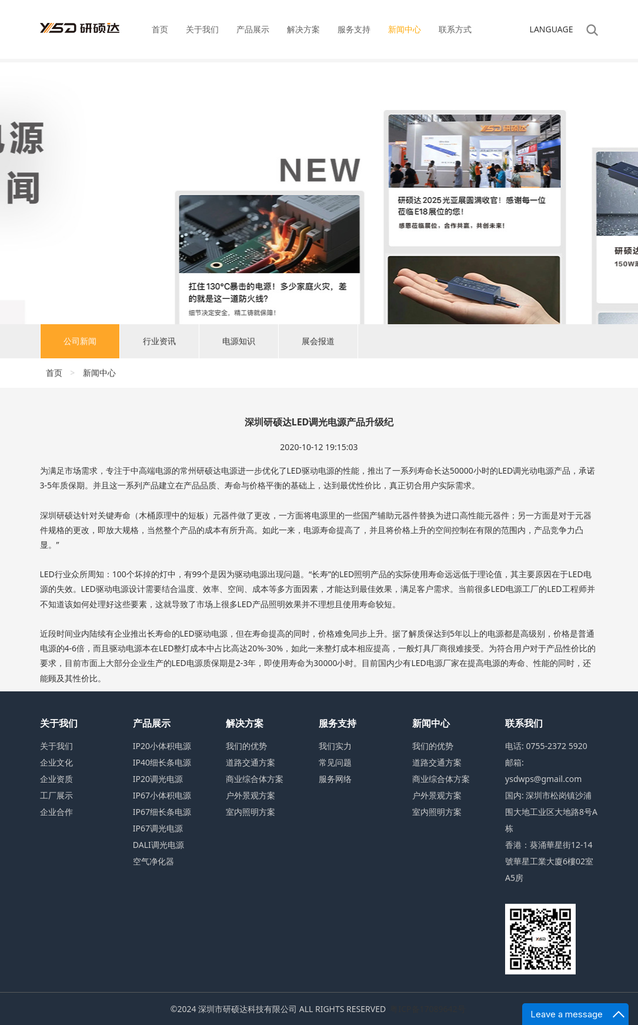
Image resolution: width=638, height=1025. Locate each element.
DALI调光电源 (158, 844)
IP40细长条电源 (162, 762)
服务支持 (354, 29)
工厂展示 (56, 795)
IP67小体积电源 (162, 795)
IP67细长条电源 (162, 811)
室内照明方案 (250, 811)
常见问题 (335, 762)
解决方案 (303, 29)
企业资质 (56, 778)
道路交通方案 (250, 762)
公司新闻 (80, 345)
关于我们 (202, 29)
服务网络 (335, 778)
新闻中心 (404, 29)
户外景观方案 (250, 795)
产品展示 (252, 29)
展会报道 (318, 345)
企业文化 (56, 762)
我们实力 (335, 745)
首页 (160, 29)
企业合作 (56, 811)
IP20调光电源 (158, 778)
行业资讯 (159, 345)
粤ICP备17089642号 (427, 1008)
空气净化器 (153, 861)
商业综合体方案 (254, 778)
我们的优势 (246, 745)
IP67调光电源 (158, 828)
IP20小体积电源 (162, 745)
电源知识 (238, 345)
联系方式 (455, 29)
